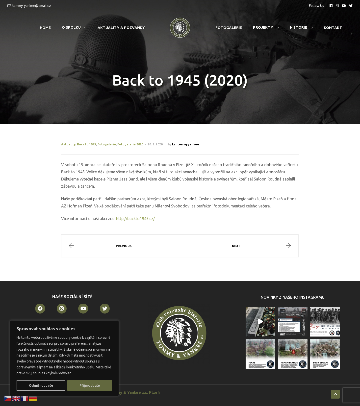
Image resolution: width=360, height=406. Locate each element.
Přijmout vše (89, 385)
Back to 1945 (86, 144)
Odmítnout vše (41, 385)
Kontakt (333, 27)
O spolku (71, 27)
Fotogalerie (228, 27)
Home (45, 27)
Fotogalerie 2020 (130, 144)
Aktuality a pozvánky (121, 27)
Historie (298, 27)
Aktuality (68, 144)
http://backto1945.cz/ (135, 218)
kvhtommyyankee (185, 144)
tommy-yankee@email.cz (31, 6)
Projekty (263, 27)
